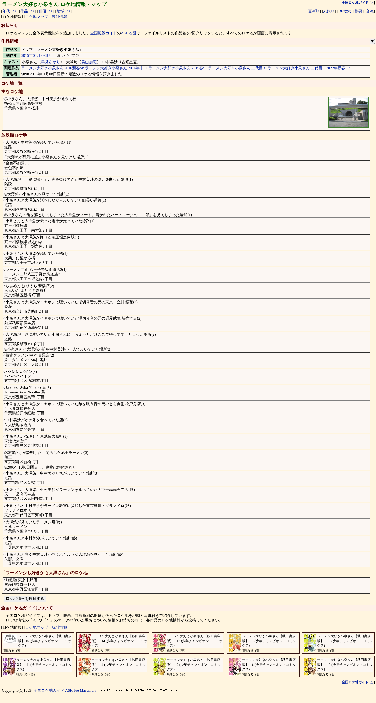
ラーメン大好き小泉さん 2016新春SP (52, 68)
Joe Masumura (85, 690)
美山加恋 (89, 62)
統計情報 (59, 17)
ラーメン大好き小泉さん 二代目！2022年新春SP (308, 68)
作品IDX (27, 11)
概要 (358, 11)
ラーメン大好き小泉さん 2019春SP (177, 68)
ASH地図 (128, 33)
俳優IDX (46, 11)
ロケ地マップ (36, 17)
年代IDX (9, 11)
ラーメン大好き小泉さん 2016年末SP (116, 68)
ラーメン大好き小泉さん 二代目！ (237, 68)
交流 (370, 11)
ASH (69, 690)
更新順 (314, 11)
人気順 (329, 11)
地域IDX (64, 11)
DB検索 (344, 11)
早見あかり (50, 62)
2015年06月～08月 (36, 56)
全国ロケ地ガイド (49, 690)
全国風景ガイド (103, 33)
